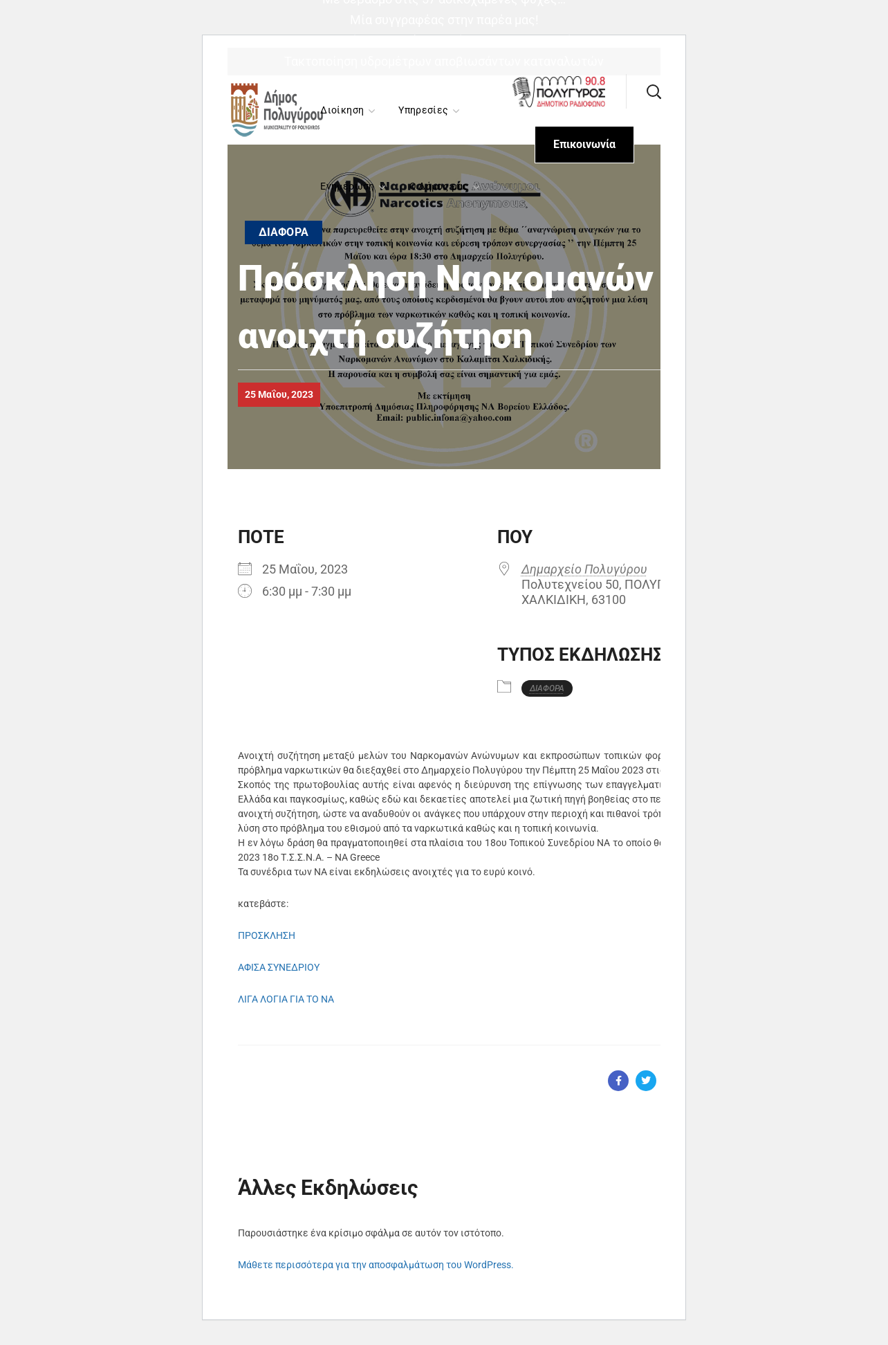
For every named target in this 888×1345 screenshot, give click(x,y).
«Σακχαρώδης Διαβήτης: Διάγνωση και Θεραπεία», (444, 40)
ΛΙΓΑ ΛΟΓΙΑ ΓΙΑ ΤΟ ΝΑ (286, 999)
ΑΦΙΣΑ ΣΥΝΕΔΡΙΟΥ (279, 967)
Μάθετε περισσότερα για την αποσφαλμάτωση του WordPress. (376, 1264)
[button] (653, 91)
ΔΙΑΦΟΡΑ (283, 232)
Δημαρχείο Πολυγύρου (584, 569)
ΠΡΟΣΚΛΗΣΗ (266, 935)
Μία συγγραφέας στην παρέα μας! (444, 19)
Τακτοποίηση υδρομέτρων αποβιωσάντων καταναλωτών (444, 61)
